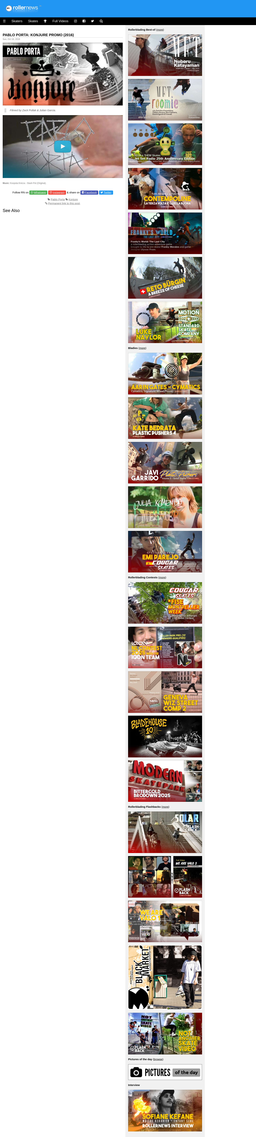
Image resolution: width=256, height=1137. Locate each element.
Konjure (73, 199)
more (160, 29)
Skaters (16, 21)
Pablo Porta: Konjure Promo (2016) (38, 35)
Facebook (91, 192)
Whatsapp (40, 192)
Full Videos (60, 21)
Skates (33, 21)
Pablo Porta (58, 199)
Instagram (59, 192)
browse (158, 1059)
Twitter (108, 192)
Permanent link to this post (64, 203)
